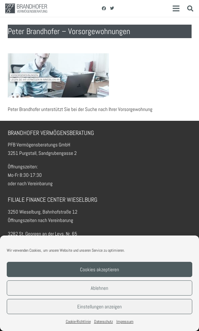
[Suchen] (190, 8)
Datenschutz (103, 321)
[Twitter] (112, 8)
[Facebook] (104, 8)
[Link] (26, 8)
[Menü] (176, 8)
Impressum (125, 321)
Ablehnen (99, 288)
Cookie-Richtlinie (78, 321)
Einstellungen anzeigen (99, 306)
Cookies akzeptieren (99, 269)
